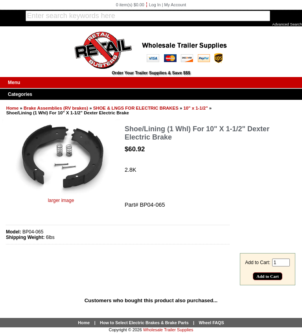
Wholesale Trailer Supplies (168, 329)
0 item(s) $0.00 (130, 4)
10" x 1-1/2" (195, 108)
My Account (175, 4)
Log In (155, 4)
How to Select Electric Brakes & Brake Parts (144, 322)
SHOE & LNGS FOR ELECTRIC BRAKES (136, 108)
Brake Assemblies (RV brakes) (56, 108)
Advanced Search (287, 24)
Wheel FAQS (211, 322)
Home (12, 108)
